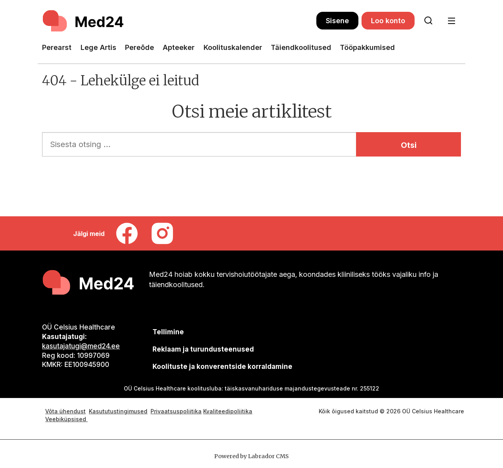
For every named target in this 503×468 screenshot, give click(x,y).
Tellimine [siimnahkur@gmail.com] (168, 332)
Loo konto (388, 21)
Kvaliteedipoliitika (227, 411)
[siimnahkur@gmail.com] (203, 349)
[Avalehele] (179, 20)
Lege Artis (98, 47)
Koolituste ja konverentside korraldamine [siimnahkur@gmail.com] (222, 366)
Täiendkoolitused (301, 47)
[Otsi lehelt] (428, 20)
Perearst (57, 47)
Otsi (409, 145)
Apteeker (179, 47)
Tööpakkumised (367, 47)
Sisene (337, 21)
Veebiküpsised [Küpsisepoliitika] (66, 419)
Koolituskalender (233, 47)
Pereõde (139, 47)
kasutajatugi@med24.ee (81, 346)
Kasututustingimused (118, 411)
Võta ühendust (65, 411)
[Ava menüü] (451, 21)
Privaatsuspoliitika (176, 411)
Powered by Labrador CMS (251, 456)
